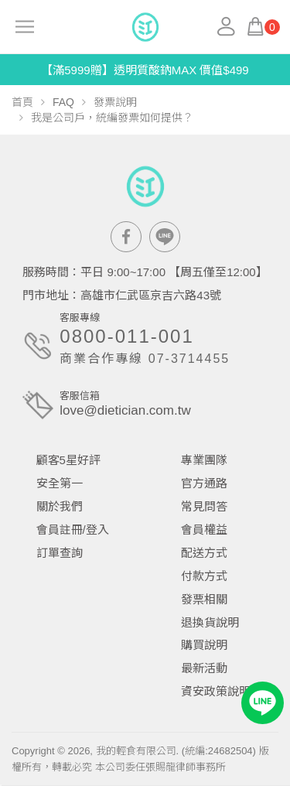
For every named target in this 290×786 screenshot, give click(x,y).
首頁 (22, 102)
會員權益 (204, 529)
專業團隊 (204, 459)
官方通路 (204, 483)
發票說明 (115, 102)
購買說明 (204, 644)
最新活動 (204, 668)
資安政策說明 (216, 691)
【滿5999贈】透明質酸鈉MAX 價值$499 (144, 70)
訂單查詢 (59, 552)
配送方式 (204, 552)
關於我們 (59, 506)
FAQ (63, 102)
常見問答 (204, 506)
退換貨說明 (210, 622)
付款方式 (204, 576)
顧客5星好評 (68, 459)
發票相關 (204, 599)
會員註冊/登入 (72, 529)
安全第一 (59, 483)
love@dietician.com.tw (125, 410)
